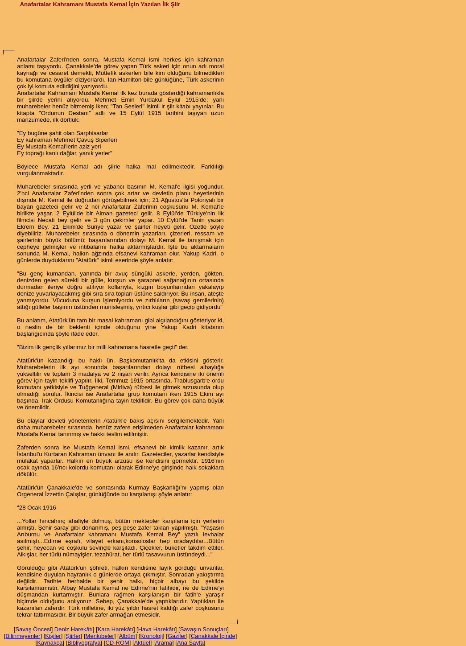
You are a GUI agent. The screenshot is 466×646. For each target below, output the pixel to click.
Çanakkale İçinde (213, 636)
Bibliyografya (83, 642)
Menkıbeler (100, 636)
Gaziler (177, 636)
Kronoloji (151, 636)
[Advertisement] (120, 28)
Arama (163, 642)
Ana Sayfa (190, 642)
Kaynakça (49, 642)
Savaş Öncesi (33, 629)
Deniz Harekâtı (73, 629)
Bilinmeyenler (22, 636)
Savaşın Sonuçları (203, 629)
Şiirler (73, 636)
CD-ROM (117, 642)
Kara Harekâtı (115, 629)
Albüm (127, 636)
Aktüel (142, 642)
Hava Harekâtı (156, 629)
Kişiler (53, 636)
